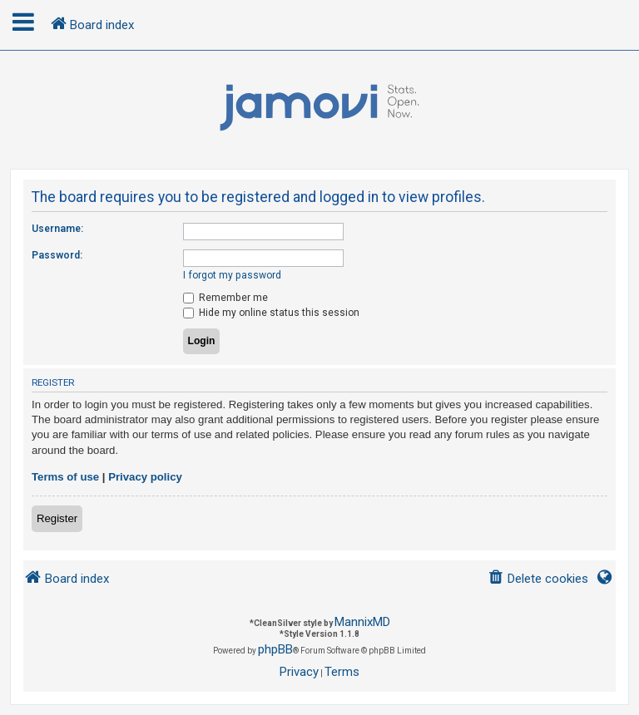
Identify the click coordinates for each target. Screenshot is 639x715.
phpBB (275, 649)
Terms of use (65, 477)
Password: (57, 255)
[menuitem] (538, 579)
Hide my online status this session (271, 312)
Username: (57, 228)
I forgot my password (232, 275)
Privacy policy (145, 477)
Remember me (225, 297)
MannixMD (362, 621)
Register (57, 518)
